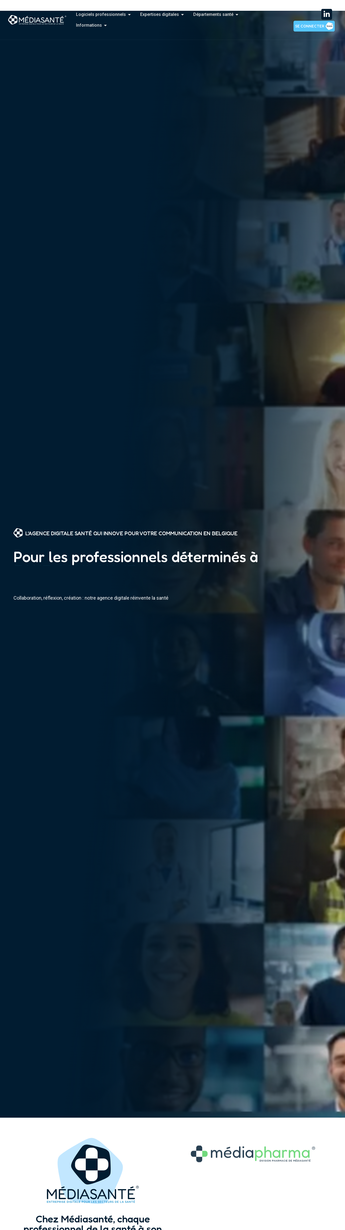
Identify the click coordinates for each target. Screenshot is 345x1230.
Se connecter (309, 26)
